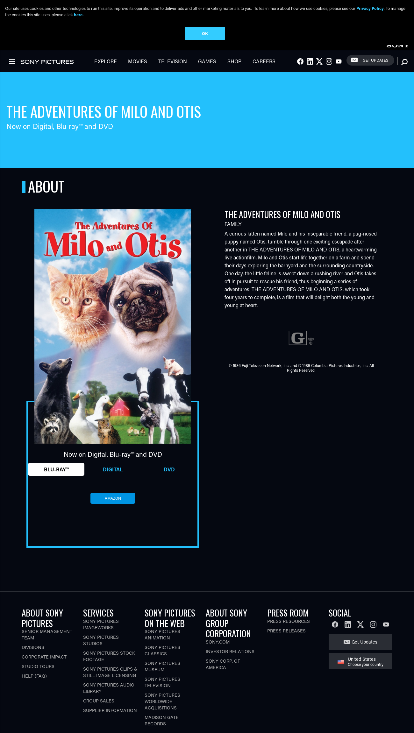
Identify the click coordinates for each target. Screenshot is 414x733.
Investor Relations (230, 657)
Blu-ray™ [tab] (56, 475)
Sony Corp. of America (223, 669)
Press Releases (286, 636)
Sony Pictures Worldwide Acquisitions (162, 707)
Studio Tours (38, 672)
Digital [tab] (113, 475)
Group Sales (98, 706)
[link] (397, 50)
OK (205, 33)
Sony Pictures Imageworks (101, 630)
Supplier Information (110, 716)
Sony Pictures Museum (162, 672)
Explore (105, 67)
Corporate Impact (44, 662)
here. (78, 14)
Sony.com (218, 647)
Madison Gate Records (162, 726)
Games (207, 67)
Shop (234, 67)
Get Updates (375, 65)
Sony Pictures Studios (101, 645)
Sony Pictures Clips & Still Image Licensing (110, 677)
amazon (113, 503)
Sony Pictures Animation (162, 640)
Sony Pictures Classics (162, 656)
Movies (137, 67)
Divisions (33, 653)
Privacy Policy (370, 8)
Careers (264, 67)
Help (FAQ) (34, 682)
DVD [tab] (169, 475)
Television (172, 67)
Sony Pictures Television (162, 688)
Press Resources (288, 627)
